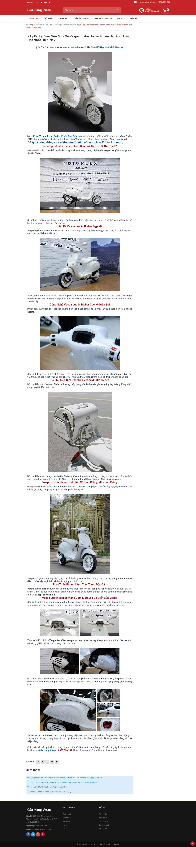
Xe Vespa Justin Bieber (39, 735)
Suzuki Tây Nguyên (112, 844)
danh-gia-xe (43, 25)
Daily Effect (104, 825)
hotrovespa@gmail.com (145, 2)
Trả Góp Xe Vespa (82, 18)
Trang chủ (33, 18)
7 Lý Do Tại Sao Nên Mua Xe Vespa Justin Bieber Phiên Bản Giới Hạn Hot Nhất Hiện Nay (62, 782)
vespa (60, 25)
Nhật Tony (103, 829)
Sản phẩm (67, 821)
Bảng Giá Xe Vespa (103, 18)
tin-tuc (53, 25)
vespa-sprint (69, 25)
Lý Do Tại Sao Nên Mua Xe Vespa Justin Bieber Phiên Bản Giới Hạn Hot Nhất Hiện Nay (80, 47)
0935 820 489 (164, 2)
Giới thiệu (66, 818)
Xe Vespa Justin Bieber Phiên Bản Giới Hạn (59, 136)
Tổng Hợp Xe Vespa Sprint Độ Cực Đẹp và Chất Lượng (49, 792)
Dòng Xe (64, 18)
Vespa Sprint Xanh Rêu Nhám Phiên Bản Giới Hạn (47, 787)
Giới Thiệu (49, 18)
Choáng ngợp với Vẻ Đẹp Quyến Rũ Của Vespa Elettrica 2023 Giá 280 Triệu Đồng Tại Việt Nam (64, 778)
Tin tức (121, 18)
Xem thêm (33, 770)
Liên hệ (133, 18)
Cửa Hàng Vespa (48, 750)
